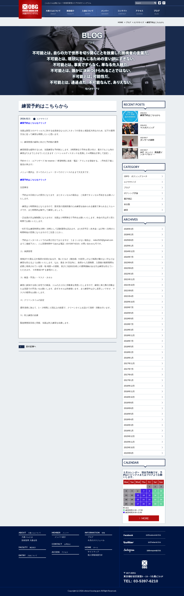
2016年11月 (129, 391)
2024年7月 (129, 257)
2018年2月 (129, 352)
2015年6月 (129, 453)
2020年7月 (129, 307)
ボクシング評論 (131, 193)
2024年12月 (129, 251)
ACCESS (139, 11)
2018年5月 (129, 346)
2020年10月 (129, 302)
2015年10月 (129, 447)
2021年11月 (129, 279)
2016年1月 (129, 430)
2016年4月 (129, 419)
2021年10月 (129, 285)
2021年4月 (129, 296)
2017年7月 (129, 369)
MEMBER (105, 11)
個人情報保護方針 (95, 555)
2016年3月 (129, 425)
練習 (126, 210)
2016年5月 (129, 414)
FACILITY (70, 11)
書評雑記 (128, 199)
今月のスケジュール (96, 540)
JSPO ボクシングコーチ (135, 176)
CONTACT (122, 11)
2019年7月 (129, 324)
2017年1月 (129, 380)
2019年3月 (129, 330)
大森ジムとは (27, 537)
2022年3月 (129, 274)
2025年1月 (129, 246)
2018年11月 (129, 335)
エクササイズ (139, 22)
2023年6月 (129, 262)
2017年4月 (129, 374)
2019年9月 (129, 318)
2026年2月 (129, 234)
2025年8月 (129, 240)
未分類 (127, 204)
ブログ (156, 11)
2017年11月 (129, 363)
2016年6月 (129, 408)
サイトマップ (93, 552)
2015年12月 (129, 436)
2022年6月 (129, 268)
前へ (27, 346)
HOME (120, 22)
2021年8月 (129, 290)
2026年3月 (129, 229)
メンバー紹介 (60, 537)
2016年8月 (129, 402)
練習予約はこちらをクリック (33, 123)
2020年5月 (129, 313)
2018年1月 (129, 358)
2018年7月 (129, 341)
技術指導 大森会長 (29, 540)
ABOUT (53, 11)
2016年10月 (129, 397)
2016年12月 (129, 386)
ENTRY (87, 11)
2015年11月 (129, 442)
